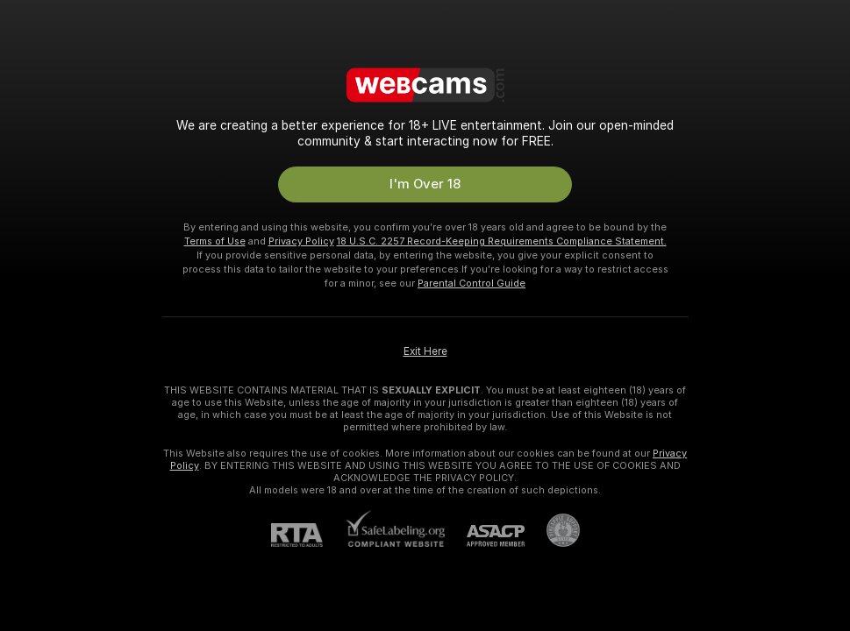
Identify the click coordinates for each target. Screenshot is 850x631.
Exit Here (425, 351)
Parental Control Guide (471, 283)
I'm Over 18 (425, 184)
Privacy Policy (301, 241)
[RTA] (308, 535)
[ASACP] (485, 536)
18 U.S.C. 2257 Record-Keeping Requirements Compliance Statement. (502, 241)
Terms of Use (215, 241)
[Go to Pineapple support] (552, 530)
